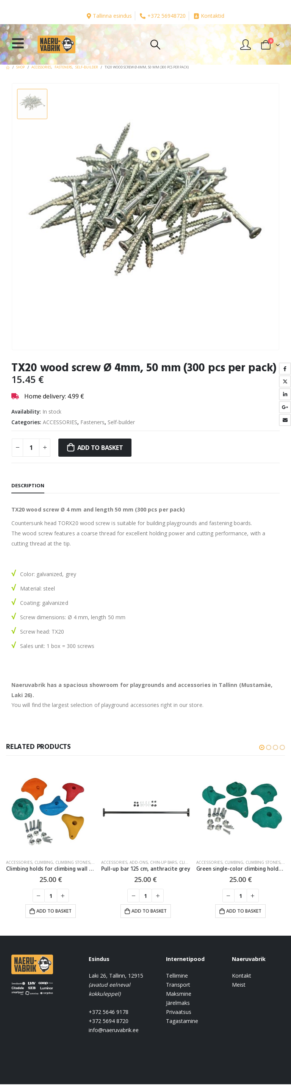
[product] (50, 809)
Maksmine (178, 994)
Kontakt (241, 976)
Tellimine (177, 976)
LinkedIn (285, 394)
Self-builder (121, 422)
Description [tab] (27, 485)
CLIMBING (43, 862)
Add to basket (100, 447)
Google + (285, 407)
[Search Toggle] (155, 45)
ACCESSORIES (60, 422)
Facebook (285, 369)
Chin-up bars (163, 862)
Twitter (285, 381)
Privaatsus (178, 1012)
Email (285, 420)
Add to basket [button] (54, 911)
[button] (261, 747)
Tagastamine (182, 1021)
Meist (239, 985)
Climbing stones (72, 862)
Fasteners (92, 422)
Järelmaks (178, 1003)
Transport (178, 985)
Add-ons (139, 862)
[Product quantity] (31, 448)
